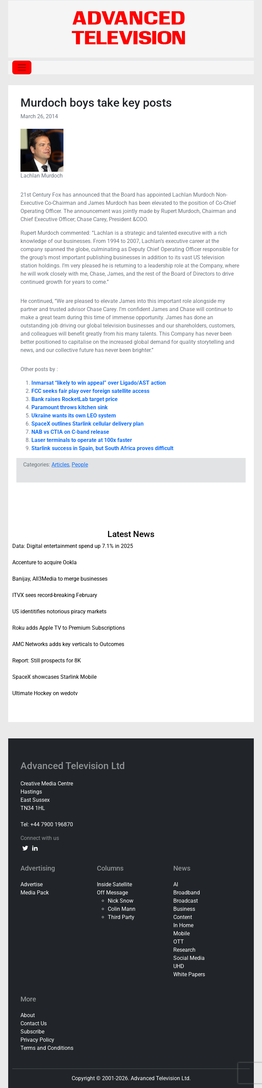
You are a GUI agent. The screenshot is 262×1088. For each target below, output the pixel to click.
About (27, 1015)
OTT (178, 941)
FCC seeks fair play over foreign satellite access (90, 391)
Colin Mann (121, 909)
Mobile (181, 933)
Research (184, 950)
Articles (60, 464)
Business (184, 909)
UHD (178, 966)
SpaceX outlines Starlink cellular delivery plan (87, 423)
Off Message (112, 892)
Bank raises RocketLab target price (74, 399)
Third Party (121, 917)
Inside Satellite (114, 884)
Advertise (31, 884)
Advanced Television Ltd (73, 765)
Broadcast (185, 901)
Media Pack (34, 892)
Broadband (186, 892)
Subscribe (32, 1031)
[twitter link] (25, 847)
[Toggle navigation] (21, 67)
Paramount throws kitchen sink (69, 407)
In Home (183, 925)
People (80, 464)
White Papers (189, 974)
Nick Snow (120, 901)
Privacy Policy (37, 1040)
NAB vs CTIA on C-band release (70, 432)
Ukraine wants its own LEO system (73, 415)
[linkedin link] (35, 847)
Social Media (189, 958)
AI (175, 884)
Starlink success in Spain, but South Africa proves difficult (102, 448)
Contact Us (33, 1023)
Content (182, 917)
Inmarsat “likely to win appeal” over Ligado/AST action (98, 383)
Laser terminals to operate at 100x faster (81, 440)
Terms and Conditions (46, 1048)
